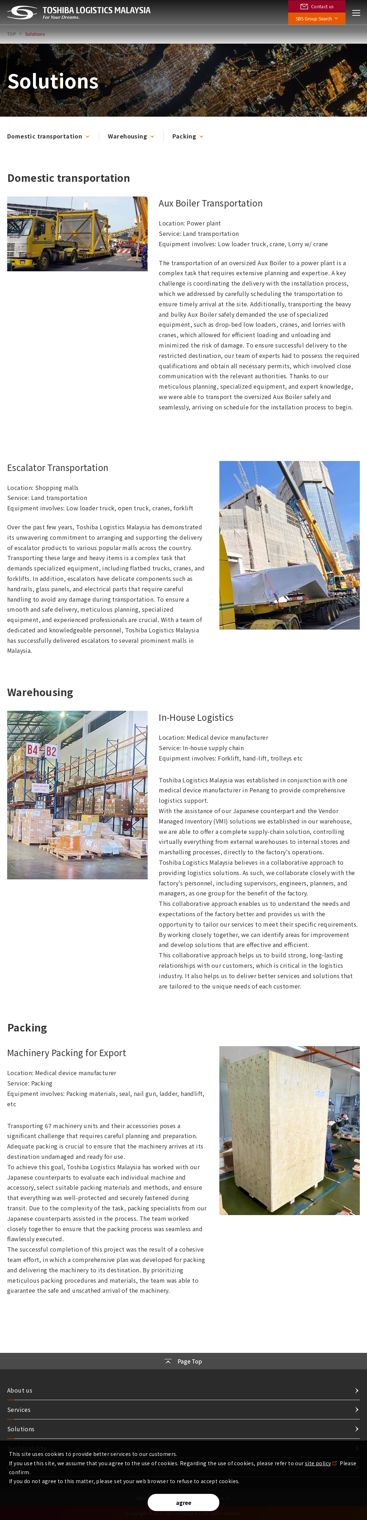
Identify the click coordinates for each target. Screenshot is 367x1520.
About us (19, 1390)
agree (183, 1502)
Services (18, 1409)
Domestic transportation (44, 136)
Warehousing (127, 136)
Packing (184, 136)
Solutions (21, 1428)
